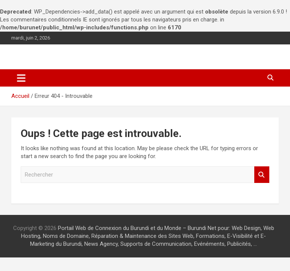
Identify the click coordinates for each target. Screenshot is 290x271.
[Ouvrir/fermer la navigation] (21, 78)
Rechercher (261, 174)
